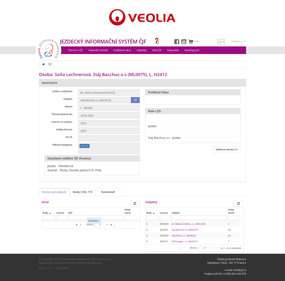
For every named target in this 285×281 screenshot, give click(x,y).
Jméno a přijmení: (63, 91)
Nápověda (173, 50)
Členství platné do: (62, 114)
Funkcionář (108, 192)
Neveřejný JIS (191, 50)
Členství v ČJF (75, 50)
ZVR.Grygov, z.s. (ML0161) (185, 241)
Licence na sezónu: (62, 121)
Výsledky (141, 50)
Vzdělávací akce (122, 50)
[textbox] (109, 151)
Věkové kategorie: (62, 144)
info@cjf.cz (239, 270)
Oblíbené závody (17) (227, 149)
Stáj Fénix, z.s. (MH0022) (184, 235)
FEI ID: (69, 137)
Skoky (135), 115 (82, 192)
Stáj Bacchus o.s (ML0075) (185, 229)
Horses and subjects (54, 192)
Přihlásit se (238, 41)
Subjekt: (68, 98)
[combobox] (109, 148)
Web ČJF (156, 50)
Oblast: (69, 106)
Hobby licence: (64, 129)
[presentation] (192, 232)
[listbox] (114, 225)
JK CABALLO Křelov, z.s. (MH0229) (189, 223)
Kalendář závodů (98, 50)
